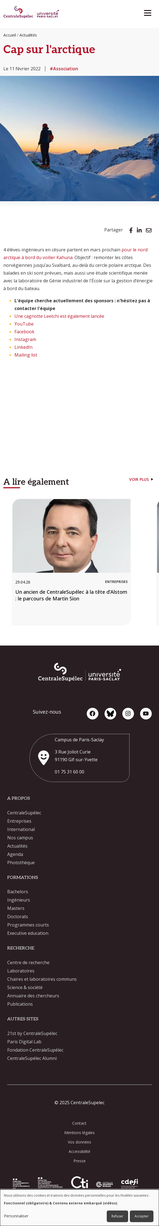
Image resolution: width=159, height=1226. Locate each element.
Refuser (117, 1216)
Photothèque (21, 863)
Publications (20, 1004)
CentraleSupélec (24, 813)
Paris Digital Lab (24, 1042)
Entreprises (19, 821)
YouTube (24, 324)
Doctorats (17, 916)
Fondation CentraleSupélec (35, 1050)
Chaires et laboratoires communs (42, 979)
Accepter (142, 1216)
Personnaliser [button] (16, 1216)
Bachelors (17, 892)
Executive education (27, 933)
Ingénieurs (18, 900)
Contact (79, 1123)
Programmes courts (28, 925)
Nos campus (20, 838)
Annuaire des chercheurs (33, 996)
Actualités (28, 35)
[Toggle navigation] (149, 11)
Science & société (25, 987)
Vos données (79, 1142)
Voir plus (139, 479)
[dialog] (79, 1207)
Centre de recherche (28, 962)
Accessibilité (79, 1151)
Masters (15, 908)
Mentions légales (79, 1132)
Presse (79, 1160)
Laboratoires (20, 971)
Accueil (9, 35)
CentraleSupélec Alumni (32, 1058)
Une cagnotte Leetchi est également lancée (59, 316)
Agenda (15, 854)
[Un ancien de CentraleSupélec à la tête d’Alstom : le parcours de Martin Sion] (71, 562)
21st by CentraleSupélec (32, 1033)
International (21, 829)
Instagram (25, 339)
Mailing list (25, 355)
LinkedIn (23, 347)
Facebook (24, 332)
